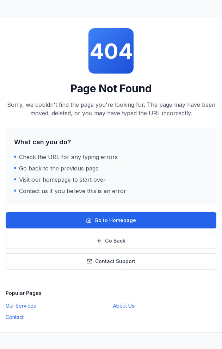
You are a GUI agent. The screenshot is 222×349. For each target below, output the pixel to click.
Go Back (111, 241)
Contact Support (111, 261)
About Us (123, 306)
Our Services (21, 306)
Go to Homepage (111, 220)
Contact (15, 317)
